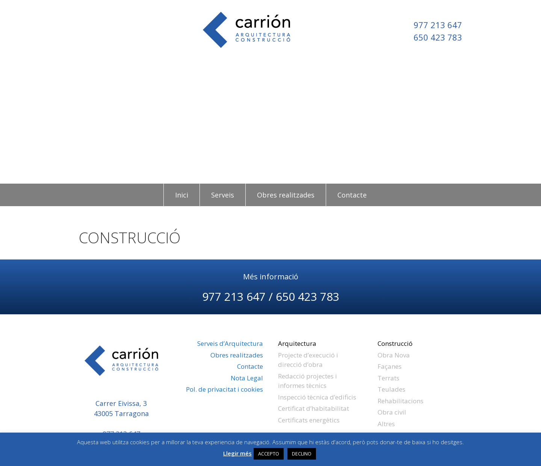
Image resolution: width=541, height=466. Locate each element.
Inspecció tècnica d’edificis (317, 397)
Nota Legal (247, 378)
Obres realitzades (285, 194)
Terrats (388, 378)
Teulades (391, 389)
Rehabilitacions (400, 401)
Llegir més (237, 453)
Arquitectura (297, 343)
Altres (386, 423)
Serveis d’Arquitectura (230, 343)
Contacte (352, 194)
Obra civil (392, 412)
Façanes (390, 366)
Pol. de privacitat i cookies (224, 389)
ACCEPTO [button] (268, 453)
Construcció (395, 343)
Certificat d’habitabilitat (313, 408)
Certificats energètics (309, 420)
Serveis (222, 194)
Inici (181, 194)
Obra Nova (394, 355)
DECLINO (301, 453)
